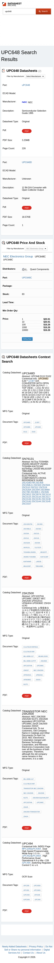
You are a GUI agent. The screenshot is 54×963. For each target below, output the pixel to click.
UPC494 (37, 899)
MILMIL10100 (43, 656)
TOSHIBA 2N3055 (29, 552)
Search (43, 11)
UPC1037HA (27, 665)
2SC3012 (26, 494)
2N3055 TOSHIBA (29, 557)
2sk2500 (44, 661)
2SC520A (26, 490)
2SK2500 (41, 793)
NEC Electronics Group (18, 256)
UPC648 (38, 427)
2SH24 (38, 679)
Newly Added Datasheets (14, 946)
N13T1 (25, 798)
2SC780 (26, 492)
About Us (40, 953)
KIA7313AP (44, 557)
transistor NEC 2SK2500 (33, 788)
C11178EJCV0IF (29, 784)
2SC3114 (46, 494)
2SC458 (39, 483)
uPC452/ (27, 856)
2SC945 (45, 492)
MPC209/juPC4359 (31, 849)
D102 (33, 432)
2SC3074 (36, 494)
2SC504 (46, 485)
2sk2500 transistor (31, 812)
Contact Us (28, 953)
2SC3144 (36, 501)
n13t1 (25, 684)
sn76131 (26, 547)
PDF (27, 131)
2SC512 (34, 487)
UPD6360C (27, 679)
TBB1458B (39, 566)
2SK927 (26, 670)
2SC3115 (26, 497)
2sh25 (25, 807)
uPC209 (26, 885)
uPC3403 (36, 856)
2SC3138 (46, 499)
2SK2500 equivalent (41, 798)
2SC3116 (36, 497)
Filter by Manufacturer (15, 76)
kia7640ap (27, 561)
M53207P (43, 552)
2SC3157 (26, 504)
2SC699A (45, 490)
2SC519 (43, 487)
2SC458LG (27, 485)
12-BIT (31, 381)
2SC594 (36, 490)
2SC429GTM (28, 483)
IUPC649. (26, 899)
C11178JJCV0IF (29, 651)
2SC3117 (46, 497)
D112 (25, 432)
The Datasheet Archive (12, 4)
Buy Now (27, 339)
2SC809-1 (35, 492)
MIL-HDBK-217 (28, 656)
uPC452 (26, 890)
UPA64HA (39, 675)
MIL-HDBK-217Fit (29, 661)
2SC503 (37, 485)
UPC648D (26, 422)
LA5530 (38, 561)
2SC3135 (36, 499)
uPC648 (37, 895)
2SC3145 (46, 501)
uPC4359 (37, 885)
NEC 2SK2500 (38, 670)
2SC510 (26, 487)
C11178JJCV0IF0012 (30, 647)
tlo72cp (37, 547)
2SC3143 (26, 501)
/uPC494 (26, 863)
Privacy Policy (36, 946)
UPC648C (27, 277)
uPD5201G (27, 675)
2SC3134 (26, 499)
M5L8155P (27, 566)
